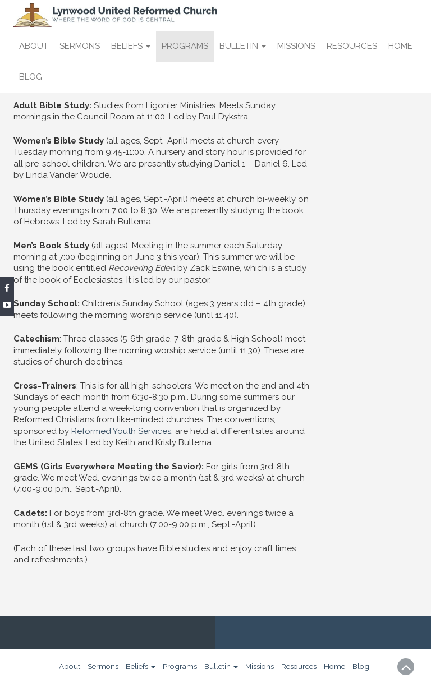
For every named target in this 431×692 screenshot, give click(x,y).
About (33, 46)
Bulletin (242, 46)
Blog (30, 77)
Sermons (79, 46)
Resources (352, 46)
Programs (185, 46)
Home (400, 46)
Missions (296, 46)
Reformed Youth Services (121, 431)
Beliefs (130, 46)
